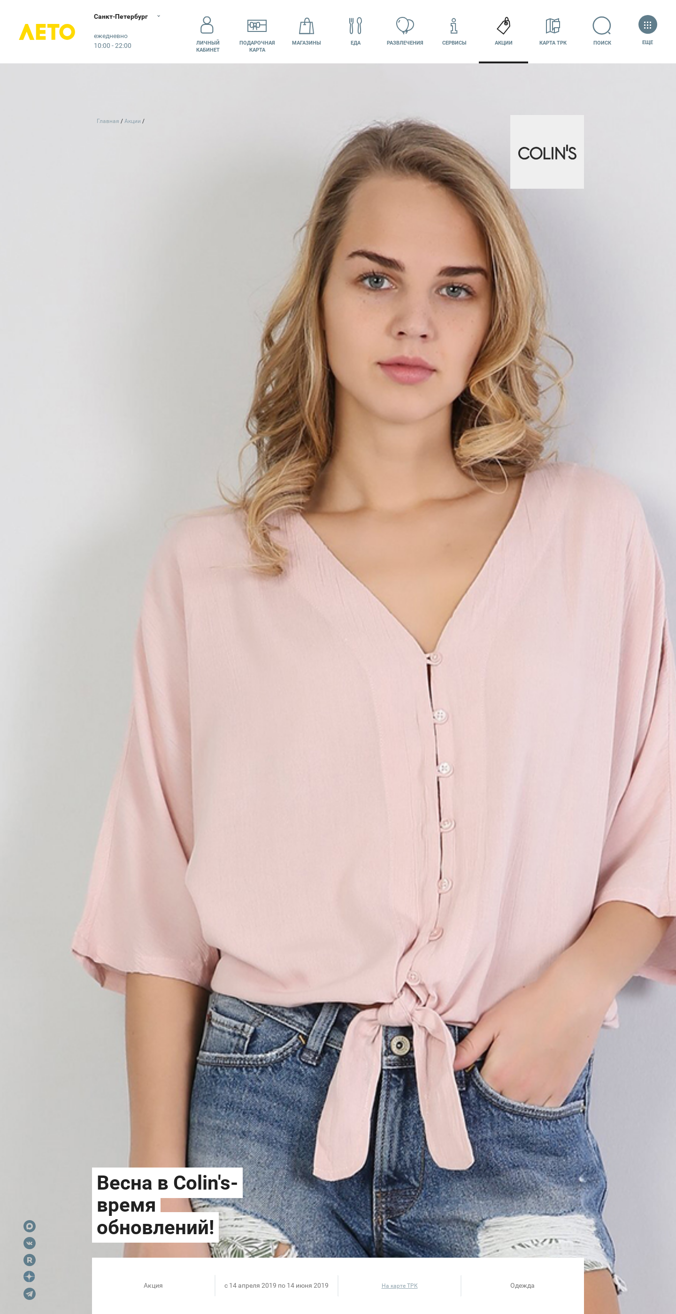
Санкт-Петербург (121, 16)
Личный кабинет (208, 31)
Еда (355, 31)
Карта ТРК (553, 31)
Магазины (306, 31)
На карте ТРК (400, 1286)
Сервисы (454, 31)
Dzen (29, 1277)
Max (29, 1226)
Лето (47, 31)
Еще (647, 31)
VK (29, 1243)
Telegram (29, 1294)
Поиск (602, 31)
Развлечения (405, 31)
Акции (504, 31)
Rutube (29, 1260)
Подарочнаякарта (257, 31)
